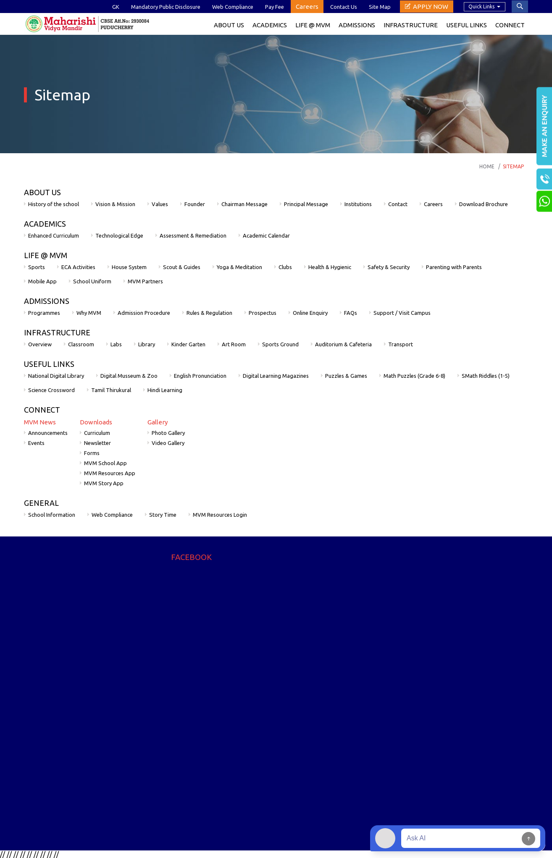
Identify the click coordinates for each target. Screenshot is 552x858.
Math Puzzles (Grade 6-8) (414, 376)
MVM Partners (145, 281)
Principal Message (306, 204)
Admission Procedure (144, 313)
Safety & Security (389, 267)
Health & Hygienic (329, 267)
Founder (194, 204)
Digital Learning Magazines (276, 376)
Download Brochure (483, 204)
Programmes (44, 313)
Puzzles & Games (346, 376)
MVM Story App (104, 483)
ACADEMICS (269, 25)
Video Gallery (168, 443)
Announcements (48, 433)
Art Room (234, 344)
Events (36, 443)
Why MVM (88, 313)
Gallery (157, 422)
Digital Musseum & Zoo (129, 376)
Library (146, 344)
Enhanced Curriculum (53, 235)
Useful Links (466, 25)
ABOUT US (42, 192)
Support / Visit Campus (402, 313)
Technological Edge (119, 235)
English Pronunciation (200, 376)
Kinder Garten (188, 344)
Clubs (285, 267)
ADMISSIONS (46, 301)
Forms (92, 453)
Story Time (162, 515)
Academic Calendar (266, 235)
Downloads (96, 422)
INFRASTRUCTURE (57, 332)
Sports (36, 267)
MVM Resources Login (220, 515)
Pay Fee (274, 7)
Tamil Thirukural (111, 390)
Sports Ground (280, 344)
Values (160, 204)
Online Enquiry (310, 313)
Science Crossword (51, 390)
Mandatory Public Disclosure (165, 7)
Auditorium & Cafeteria (343, 344)
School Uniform (92, 281)
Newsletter (97, 443)
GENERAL (41, 503)
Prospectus (262, 313)
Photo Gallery (168, 433)
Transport (400, 344)
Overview (40, 344)
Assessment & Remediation (193, 235)
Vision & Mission (115, 204)
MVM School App (105, 463)
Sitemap (513, 166)
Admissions (357, 25)
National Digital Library (56, 376)
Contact (397, 204)
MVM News (40, 422)
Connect (510, 25)
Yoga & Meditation (239, 267)
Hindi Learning (164, 390)
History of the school (53, 204)
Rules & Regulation (209, 313)
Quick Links (481, 6)
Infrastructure (411, 25)
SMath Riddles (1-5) (486, 376)
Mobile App (42, 281)
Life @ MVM (312, 25)
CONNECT (42, 409)
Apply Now (430, 6)
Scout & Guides (181, 267)
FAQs (350, 313)
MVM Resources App (109, 473)
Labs (116, 344)
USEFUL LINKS (49, 364)
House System (129, 267)
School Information (51, 515)
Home (486, 166)
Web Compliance (232, 7)
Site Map (380, 7)
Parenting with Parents (454, 267)
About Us (229, 25)
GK (115, 7)
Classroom (81, 344)
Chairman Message (244, 204)
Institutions (358, 204)
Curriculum (97, 433)
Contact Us (343, 7)
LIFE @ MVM (45, 255)
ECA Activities (78, 267)
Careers (307, 6)
